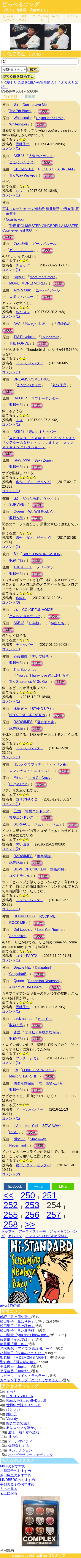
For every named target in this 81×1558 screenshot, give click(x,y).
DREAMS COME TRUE (32, 379)
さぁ (37, 824)
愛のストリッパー (42, 432)
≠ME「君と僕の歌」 (15, 1317)
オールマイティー (22, 1441)
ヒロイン (45, 1019)
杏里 (17, 1032)
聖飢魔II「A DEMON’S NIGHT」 (25, 1357)
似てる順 (10, 97)
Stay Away (38, 1139)
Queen (19, 511)
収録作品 (64, 324)
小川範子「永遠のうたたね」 (22, 1353)
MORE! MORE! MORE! (27, 283)
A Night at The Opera (25, 987)
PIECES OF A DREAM (55, 169)
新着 (24, 18)
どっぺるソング (21, 4)
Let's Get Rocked (50, 930)
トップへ (8, 1231)
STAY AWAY (51, 1126)
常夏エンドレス (37, 811)
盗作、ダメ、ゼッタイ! (33, 482)
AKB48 (19, 156)
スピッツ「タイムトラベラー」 (24, 1375)
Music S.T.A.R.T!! (22, 1076)
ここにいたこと (21, 162)
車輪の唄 (57, 869)
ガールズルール (44, 244)
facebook (15, 1186)
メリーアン (45, 567)
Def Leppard (23, 929)
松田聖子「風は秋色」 (17, 1321)
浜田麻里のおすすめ (15, 1475)
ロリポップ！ (58, 1555)
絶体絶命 (16, 728)
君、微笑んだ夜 (51, 1083)
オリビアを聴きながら (42, 1032)
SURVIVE (16, 504)
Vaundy (12, 1418)
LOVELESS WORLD (38, 1070)
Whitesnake (23, 118)
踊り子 (11, 1414)
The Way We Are (22, 175)
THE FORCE (19, 343)
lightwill (35, 1555)
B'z (16, 104)
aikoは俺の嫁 (10, 1305)
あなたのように (29, 385)
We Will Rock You (42, 511)
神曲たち (57, 623)
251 (49, 1195)
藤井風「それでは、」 (17, 1339)
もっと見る (8, 1489)
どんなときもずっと (24, 616)
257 (53, 1215)
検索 (33, 69)
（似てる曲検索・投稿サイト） (26, 10)
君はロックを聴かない (23, 1428)
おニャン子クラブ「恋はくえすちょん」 (31, 1380)
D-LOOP (20, 398)
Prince (18, 777)
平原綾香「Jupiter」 (15, 1366)
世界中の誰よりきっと (23, 1405)
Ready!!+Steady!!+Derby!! (26, 1400)
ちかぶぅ (23, 312)
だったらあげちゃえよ (39, 498)
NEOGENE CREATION (27, 715)
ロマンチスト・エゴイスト (30, 771)
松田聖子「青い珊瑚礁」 (19, 1330)
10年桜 (34, 623)
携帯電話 (44, 856)
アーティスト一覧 (32, 1231)
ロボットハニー (21, 296)
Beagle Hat (22, 967)
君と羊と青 (45, 722)
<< (8, 1195)
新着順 (29, 97)
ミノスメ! (72, 16)
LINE (63, 1186)
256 (32, 1215)
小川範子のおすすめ (15, 1471)
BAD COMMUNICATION (41, 554)
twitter (39, 1186)
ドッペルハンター (29, 363)
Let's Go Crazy (39, 778)
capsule (19, 277)
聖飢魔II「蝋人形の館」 (18, 1362)
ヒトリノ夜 (57, 764)
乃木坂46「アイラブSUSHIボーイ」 (28, 1348)
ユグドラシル (19, 876)
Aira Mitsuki (23, 290)
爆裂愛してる (18, 1446)
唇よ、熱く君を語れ (23, 1432)
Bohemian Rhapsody (44, 981)
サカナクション (20, 1450)
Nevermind (17, 1145)
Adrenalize (17, 936)
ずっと (11, 1391)
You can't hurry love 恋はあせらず (43, 675)
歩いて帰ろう (42, 656)
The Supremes (25, 669)
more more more (42, 277)
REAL (13, 1132)
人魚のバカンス (41, 156)
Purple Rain (18, 784)
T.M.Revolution (25, 337)
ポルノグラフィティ (29, 764)
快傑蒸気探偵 (24, 1083)
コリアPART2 (26, 799)
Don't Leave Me (34, 105)
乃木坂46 (21, 244)
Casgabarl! (43, 967)
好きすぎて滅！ (18, 1423)
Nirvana (19, 1139)
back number (24, 1018)
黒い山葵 (23, 844)
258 (10, 1224)
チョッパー (24, 265)
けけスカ (13, 1409)
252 (10, 1205)
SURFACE (22, 824)
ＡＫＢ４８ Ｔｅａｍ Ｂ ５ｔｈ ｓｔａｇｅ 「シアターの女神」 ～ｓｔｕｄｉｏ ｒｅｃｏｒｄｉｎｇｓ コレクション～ (39, 442)
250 (28, 1195)
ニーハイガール (48, 290)
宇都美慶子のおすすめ (17, 1484)
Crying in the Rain (49, 118)
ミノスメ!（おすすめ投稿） (46, 1236)
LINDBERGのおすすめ (17, 1480)
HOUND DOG (24, 916)
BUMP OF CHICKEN (30, 869)
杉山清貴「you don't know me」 (24, 1335)
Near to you (15, 219)
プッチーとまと (28, 1058)
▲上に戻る (8, 1493)
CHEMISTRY (24, 169)
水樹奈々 (20, 709)
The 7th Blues (20, 111)
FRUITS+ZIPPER (19, 1396)
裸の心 (13, 1437)
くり (19, 420)
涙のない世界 (35, 324)
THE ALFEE (23, 567)
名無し (21, 598)
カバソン (56, 16)
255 (10, 1215)
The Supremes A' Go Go (28, 681)
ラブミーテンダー (45, 398)
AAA (17, 323)
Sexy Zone (22, 460)
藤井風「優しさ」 (14, 1344)
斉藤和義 (20, 656)
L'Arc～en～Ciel (26, 1126)
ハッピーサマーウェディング (30, 1455)
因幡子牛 (23, 144)
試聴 (44, 111)
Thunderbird (50, 337)
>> (30, 1224)
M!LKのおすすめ (12, 1466)
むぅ (19, 191)
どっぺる (8, 18)
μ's (16, 609)
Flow (17, 811)
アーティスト (40, 18)
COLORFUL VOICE (37, 610)
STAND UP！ (42, 709)
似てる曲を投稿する (18, 76)
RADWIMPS (23, 722)
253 (32, 1205)
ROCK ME (47, 916)
